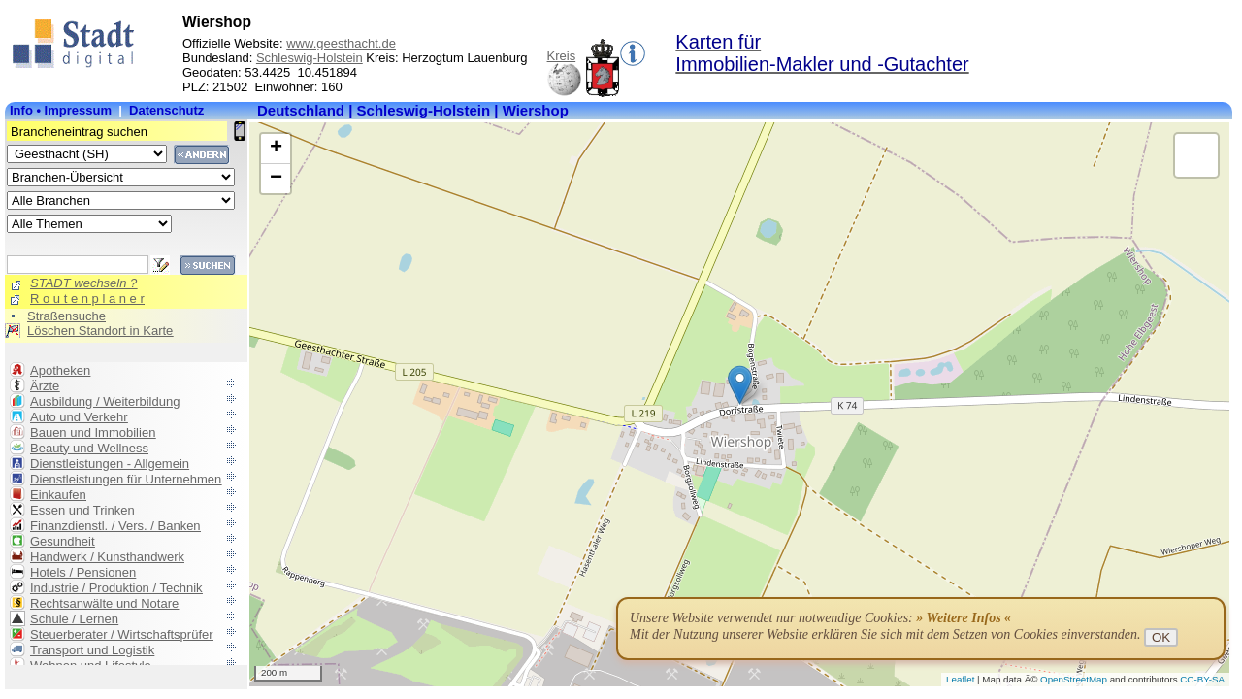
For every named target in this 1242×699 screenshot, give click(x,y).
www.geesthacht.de (341, 43)
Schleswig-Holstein (309, 57)
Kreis (561, 56)
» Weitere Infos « (963, 618)
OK (1161, 637)
